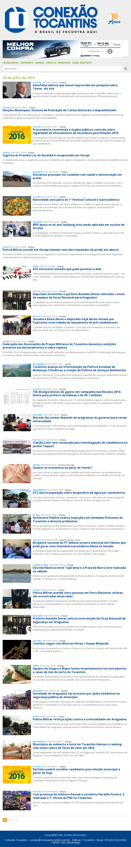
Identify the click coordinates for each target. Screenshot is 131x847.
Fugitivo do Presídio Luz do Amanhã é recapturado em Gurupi (46, 155)
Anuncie (39, 62)
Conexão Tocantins (16, 840)
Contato (51, 62)
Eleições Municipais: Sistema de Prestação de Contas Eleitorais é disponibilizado (59, 110)
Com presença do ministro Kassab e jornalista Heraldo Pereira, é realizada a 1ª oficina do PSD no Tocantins (78, 796)
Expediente (27, 62)
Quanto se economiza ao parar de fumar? (62, 468)
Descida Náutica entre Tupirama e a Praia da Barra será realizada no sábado (79, 569)
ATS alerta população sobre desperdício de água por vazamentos (79, 493)
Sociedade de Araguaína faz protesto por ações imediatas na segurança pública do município (76, 695)
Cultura (37, 197)
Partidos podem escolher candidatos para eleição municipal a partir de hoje (76, 771)
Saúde (36, 266)
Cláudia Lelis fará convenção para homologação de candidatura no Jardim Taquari (80, 444)
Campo (36, 666)
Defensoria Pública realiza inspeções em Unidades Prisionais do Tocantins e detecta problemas (78, 519)
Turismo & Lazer (40, 565)
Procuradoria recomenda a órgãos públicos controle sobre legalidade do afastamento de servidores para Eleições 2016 (75, 131)
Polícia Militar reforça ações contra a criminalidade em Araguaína (80, 719)
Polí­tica (37, 82)
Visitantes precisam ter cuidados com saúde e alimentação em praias (77, 176)
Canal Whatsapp (82, 62)
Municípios (64, 62)
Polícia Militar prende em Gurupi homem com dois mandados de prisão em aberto (61, 250)
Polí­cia (6, 153)
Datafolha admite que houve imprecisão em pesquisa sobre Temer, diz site (75, 87)
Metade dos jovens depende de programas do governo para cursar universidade (80, 419)
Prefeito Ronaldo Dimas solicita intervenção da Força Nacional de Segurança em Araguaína (79, 620)
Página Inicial (11, 62)
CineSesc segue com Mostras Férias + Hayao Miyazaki (71, 643)
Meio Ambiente (39, 364)
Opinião (36, 465)
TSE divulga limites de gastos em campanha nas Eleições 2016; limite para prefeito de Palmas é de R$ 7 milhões (77, 393)
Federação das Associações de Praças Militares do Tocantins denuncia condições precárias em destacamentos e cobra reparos (59, 345)
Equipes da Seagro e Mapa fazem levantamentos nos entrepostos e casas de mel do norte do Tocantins (79, 670)
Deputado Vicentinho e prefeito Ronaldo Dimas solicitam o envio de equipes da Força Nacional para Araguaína (79, 295)
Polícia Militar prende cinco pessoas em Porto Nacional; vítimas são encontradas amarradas (78, 594)
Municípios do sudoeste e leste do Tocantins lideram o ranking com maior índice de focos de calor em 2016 (77, 746)
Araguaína (37, 172)
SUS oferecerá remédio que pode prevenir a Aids (67, 269)
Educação (37, 222)
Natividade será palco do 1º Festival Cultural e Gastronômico (76, 200)
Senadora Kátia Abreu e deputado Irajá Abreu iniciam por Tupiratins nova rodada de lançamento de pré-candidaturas (75, 320)
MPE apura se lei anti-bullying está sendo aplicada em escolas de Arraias (79, 226)
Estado (36, 515)
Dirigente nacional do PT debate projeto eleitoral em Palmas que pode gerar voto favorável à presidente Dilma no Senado (79, 544)
